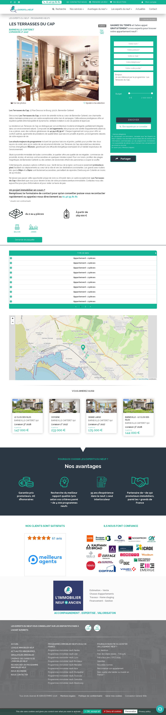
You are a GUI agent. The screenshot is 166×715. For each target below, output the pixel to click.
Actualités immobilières (23, 654)
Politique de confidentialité (90, 699)
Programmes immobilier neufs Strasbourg (65, 686)
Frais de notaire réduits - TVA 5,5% (111, 657)
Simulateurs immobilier (22, 658)
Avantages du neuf (97, 9)
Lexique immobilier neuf (22, 651)
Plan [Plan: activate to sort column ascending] (123, 253)
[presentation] (133, 108)
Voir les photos (18, 103)
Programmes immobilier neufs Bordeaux (65, 664)
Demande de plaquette (24, 240)
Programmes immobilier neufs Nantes (64, 653)
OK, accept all (92, 711)
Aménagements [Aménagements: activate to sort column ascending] (103, 253)
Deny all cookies (112, 711)
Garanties (101, 664)
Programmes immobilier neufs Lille (63, 657)
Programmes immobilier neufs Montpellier (66, 675)
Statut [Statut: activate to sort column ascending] (137, 253)
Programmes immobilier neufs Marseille (65, 668)
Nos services (77, 9)
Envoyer (133, 120)
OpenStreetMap (143, 382)
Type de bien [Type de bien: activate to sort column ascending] (26, 253)
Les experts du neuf (121, 9)
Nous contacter (19, 678)
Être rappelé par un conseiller (133, 127)
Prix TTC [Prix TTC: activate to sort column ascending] (68, 253)
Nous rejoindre (18, 674)
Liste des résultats (148, 19)
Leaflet (134, 382)
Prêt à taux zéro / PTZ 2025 (108, 661)
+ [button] (12, 322)
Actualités (140, 9)
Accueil (15, 647)
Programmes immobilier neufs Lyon (63, 661)
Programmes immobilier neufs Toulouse (65, 679)
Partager (123, 158)
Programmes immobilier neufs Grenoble (65, 682)
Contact (153, 9)
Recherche (59, 9)
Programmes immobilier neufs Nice (63, 671)
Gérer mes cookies (113, 699)
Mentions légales (128, 147)
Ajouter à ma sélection (94, 103)
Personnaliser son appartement (110, 671)
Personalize (130, 711)
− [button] (12, 326)
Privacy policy (145, 711)
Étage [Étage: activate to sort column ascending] (83, 253)
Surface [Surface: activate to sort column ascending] (51, 253)
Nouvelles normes (105, 668)
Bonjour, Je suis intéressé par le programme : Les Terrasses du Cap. (134, 79)
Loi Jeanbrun (102, 653)
